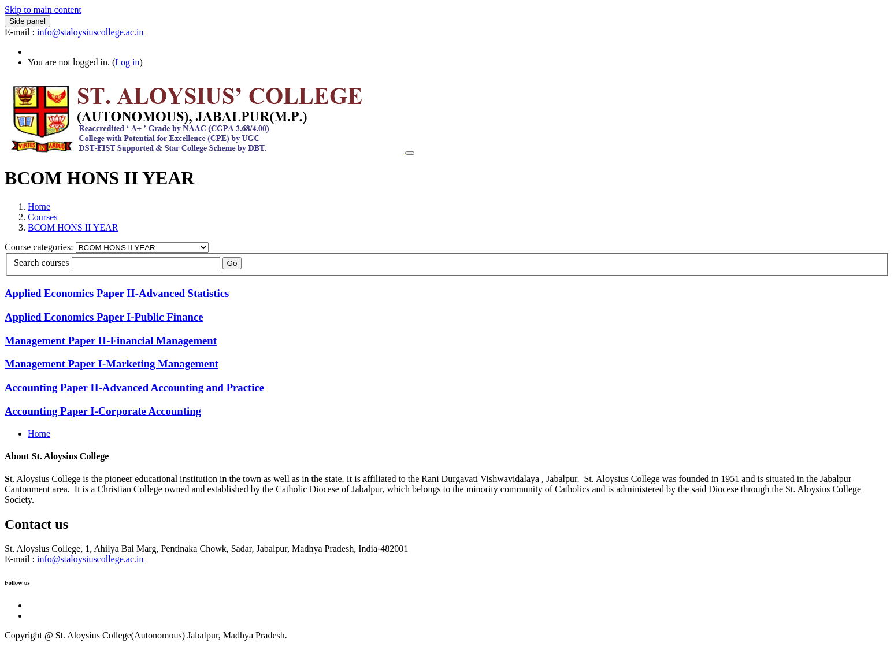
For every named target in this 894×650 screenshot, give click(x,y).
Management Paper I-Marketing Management (111, 364)
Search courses (41, 263)
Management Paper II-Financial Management (111, 341)
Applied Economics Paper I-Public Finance (104, 317)
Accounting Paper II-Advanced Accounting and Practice (134, 387)
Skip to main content (43, 9)
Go (232, 263)
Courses (43, 217)
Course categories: (40, 247)
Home (39, 206)
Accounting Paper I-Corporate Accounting (103, 411)
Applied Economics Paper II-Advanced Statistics (117, 293)
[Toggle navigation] (409, 153)
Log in (127, 62)
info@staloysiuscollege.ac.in (90, 32)
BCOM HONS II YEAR (73, 227)
